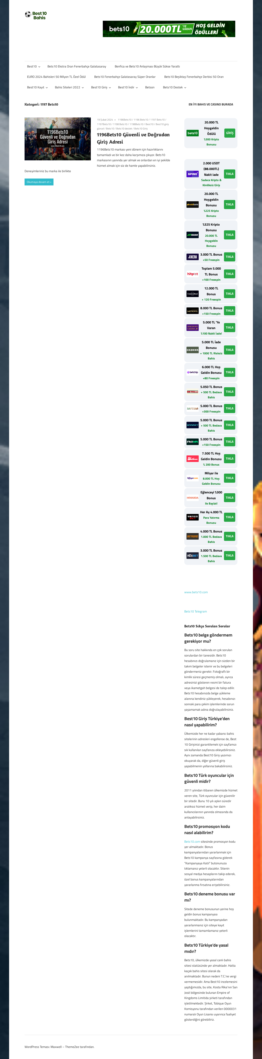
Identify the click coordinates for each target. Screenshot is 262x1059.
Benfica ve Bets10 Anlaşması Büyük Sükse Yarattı (147, 66)
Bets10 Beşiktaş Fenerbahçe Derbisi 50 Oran (194, 76)
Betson (149, 87)
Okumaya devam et (38, 182)
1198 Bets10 (120, 124)
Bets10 (110, 128)
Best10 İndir (128, 87)
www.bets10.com (196, 592)
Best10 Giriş (101, 87)
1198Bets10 (136, 124)
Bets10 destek (124, 128)
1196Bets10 (125, 119)
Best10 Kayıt (37, 87)
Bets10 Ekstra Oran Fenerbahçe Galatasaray (76, 66)
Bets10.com (192, 841)
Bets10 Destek (174, 87)
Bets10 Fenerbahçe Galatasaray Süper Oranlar (125, 76)
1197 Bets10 (157, 119)
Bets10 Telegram (195, 611)
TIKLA (229, 173)
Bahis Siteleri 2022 (69, 87)
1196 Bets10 (141, 119)
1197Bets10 (104, 124)
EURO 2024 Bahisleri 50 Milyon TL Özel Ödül (56, 76)
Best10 (33, 66)
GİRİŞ (229, 133)
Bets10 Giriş (141, 128)
